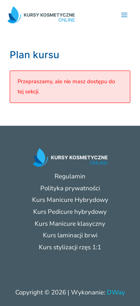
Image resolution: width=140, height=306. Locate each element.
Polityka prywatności (70, 188)
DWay (116, 292)
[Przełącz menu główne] (124, 15)
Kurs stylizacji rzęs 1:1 (70, 247)
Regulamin (70, 176)
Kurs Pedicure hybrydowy (70, 211)
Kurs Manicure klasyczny (70, 223)
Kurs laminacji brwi (70, 235)
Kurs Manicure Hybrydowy (70, 200)
